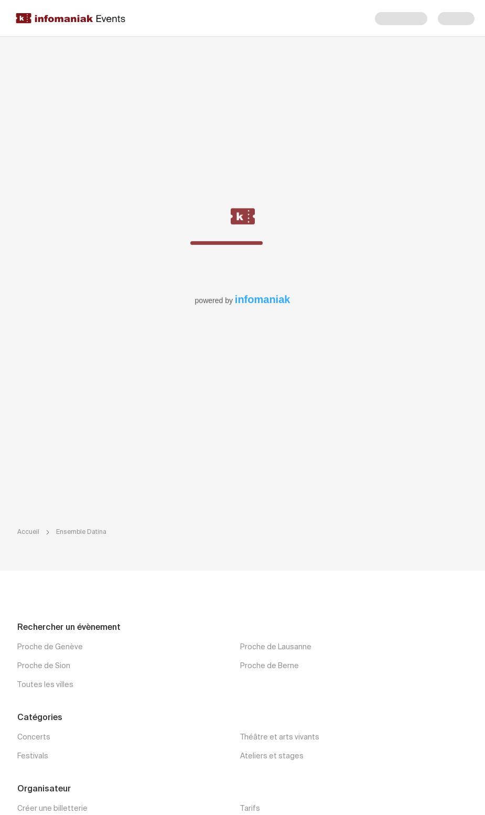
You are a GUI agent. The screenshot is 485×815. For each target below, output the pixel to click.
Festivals (32, 756)
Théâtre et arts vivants (279, 737)
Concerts (33, 737)
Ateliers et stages (272, 756)
